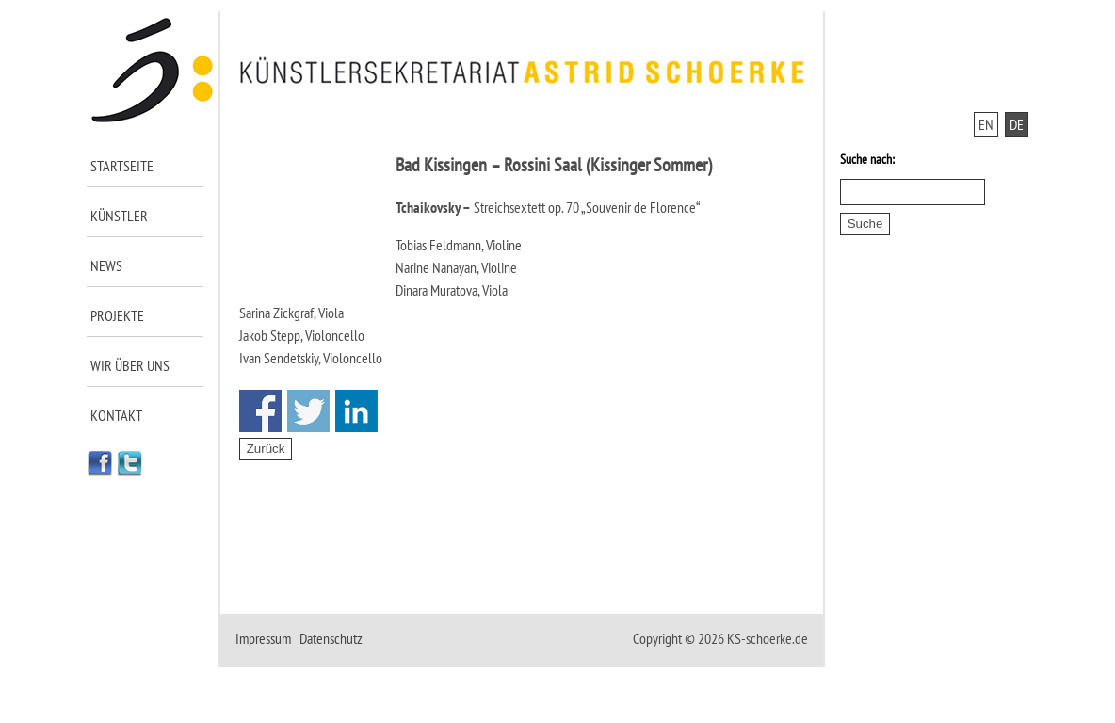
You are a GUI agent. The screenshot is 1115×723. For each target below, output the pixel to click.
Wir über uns (130, 365)
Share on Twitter (308, 411)
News (106, 265)
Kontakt (116, 415)
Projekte (117, 315)
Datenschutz (331, 638)
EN (986, 124)
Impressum (263, 638)
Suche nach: (867, 159)
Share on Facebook (260, 411)
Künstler (119, 215)
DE (1017, 124)
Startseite (122, 165)
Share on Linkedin (356, 411)
